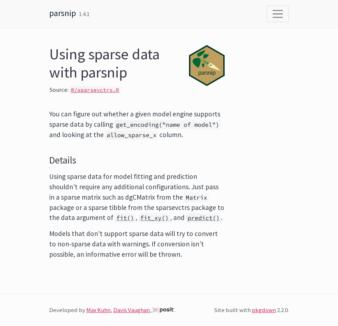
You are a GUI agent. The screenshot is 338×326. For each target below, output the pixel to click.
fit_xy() (154, 218)
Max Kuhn (98, 310)
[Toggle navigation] (278, 14)
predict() (204, 218)
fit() (125, 218)
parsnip (62, 13)
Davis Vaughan (131, 310)
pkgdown (264, 310)
